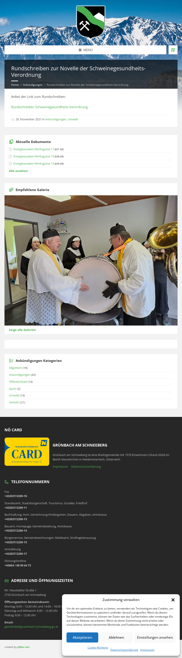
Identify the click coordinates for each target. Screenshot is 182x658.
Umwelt (73, 119)
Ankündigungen (33, 85)
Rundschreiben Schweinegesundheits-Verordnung (49, 107)
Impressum (147, 650)
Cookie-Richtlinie (98, 647)
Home (15, 85)
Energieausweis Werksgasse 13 (33, 163)
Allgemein (15, 368)
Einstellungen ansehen (155, 637)
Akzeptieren (82, 637)
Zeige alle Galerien (22, 330)
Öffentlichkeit (18, 382)
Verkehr (14, 402)
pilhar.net (23, 647)
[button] (173, 600)
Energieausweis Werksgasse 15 (33, 156)
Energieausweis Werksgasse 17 (33, 149)
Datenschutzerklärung (124, 650)
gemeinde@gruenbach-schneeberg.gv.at (31, 627)
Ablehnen (116, 637)
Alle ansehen (18, 171)
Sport (12, 389)
